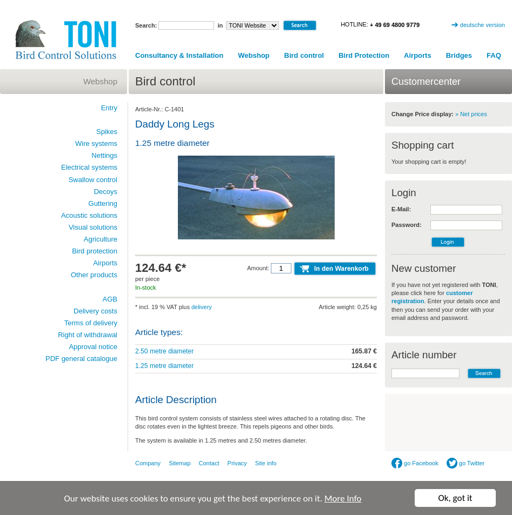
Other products (94, 275)
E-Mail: (401, 209)
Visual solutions (93, 227)
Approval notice (93, 347)
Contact (209, 463)
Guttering (103, 203)
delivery (201, 307)
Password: (406, 225)
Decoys (105, 192)
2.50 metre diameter (164, 351)
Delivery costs (95, 311)
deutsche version (482, 25)
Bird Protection (363, 55)
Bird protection (94, 251)
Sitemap (179, 463)
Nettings (104, 155)
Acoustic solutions (89, 215)
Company (148, 463)
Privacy (237, 463)
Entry (109, 108)
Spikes (106, 132)
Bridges (459, 55)
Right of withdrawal (87, 335)
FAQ (494, 55)
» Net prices (471, 114)
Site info (266, 463)
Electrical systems (89, 167)
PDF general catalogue (81, 359)
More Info (342, 498)
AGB (110, 299)
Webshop (253, 55)
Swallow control (93, 180)
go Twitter (466, 463)
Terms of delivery (90, 323)
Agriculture (100, 239)
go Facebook (414, 463)
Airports (417, 55)
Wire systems (96, 143)
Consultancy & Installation (179, 55)
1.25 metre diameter (164, 366)
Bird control (304, 55)
